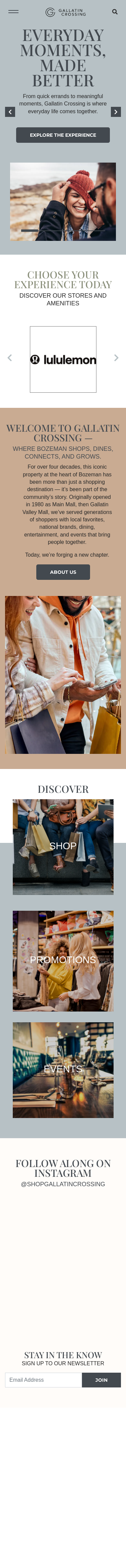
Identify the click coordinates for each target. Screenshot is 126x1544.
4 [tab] (80, 230)
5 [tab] (96, 230)
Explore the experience (63, 135)
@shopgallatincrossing (63, 1184)
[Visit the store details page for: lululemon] (63, 359)
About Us (63, 572)
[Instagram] (34, 1233)
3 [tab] (63, 230)
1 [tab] (29, 230)
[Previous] (10, 112)
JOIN (101, 1380)
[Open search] (115, 12)
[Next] (116, 112)
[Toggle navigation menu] (13, 12)
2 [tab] (46, 230)
